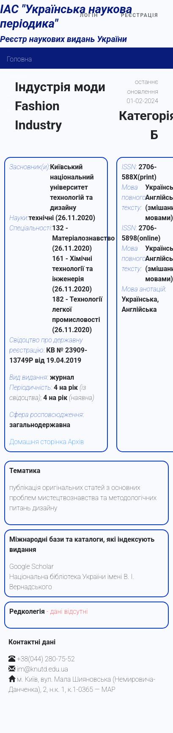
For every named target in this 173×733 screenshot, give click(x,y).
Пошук (17, 76)
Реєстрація (139, 15)
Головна (19, 59)
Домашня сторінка (37, 442)
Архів (76, 442)
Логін (89, 15)
